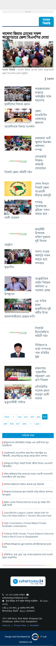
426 (11, 424)
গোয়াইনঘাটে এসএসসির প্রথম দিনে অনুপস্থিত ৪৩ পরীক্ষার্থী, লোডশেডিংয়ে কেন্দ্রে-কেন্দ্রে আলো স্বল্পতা (24, 454)
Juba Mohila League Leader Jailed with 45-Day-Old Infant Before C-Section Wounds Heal (26, 514)
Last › (37, 424)
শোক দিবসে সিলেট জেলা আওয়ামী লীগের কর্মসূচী (43, 189)
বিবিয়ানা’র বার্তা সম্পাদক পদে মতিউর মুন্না (43, 351)
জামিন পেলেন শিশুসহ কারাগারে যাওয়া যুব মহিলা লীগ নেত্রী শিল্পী (26, 504)
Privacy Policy (20, 625)
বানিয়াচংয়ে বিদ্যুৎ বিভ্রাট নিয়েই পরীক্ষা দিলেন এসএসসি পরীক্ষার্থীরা (27, 465)
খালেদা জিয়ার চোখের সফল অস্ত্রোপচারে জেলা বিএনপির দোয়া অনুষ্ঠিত (25, 37)
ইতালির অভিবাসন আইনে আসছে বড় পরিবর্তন (24, 484)
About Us (6, 625)
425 (5, 424)
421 (26, 417)
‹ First (6, 417)
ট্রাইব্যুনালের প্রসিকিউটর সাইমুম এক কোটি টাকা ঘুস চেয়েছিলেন (25, 444)
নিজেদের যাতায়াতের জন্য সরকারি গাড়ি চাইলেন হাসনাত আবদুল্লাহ (27, 493)
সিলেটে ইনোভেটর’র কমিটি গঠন (42, 332)
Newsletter (34, 625)
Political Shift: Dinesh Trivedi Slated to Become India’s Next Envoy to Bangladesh (28, 535)
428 (24, 424)
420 (19, 417)
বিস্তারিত (50, 78)
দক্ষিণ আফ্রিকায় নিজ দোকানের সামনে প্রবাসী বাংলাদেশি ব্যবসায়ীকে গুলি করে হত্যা (27, 475)
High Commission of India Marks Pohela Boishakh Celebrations (24, 525)
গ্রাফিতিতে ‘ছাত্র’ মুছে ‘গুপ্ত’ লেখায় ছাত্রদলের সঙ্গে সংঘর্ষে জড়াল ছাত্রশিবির (27, 556)
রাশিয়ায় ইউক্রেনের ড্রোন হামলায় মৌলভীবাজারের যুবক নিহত (26, 546)
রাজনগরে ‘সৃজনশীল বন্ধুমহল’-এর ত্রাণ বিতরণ (42, 374)
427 (18, 424)
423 (38, 417)
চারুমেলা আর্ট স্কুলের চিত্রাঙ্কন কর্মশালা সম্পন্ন (43, 144)
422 (32, 417)
